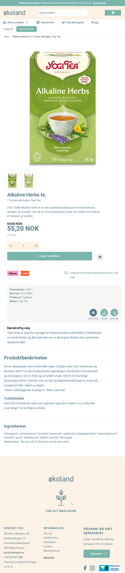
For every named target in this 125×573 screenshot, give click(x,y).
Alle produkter (16, 22)
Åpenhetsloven (52, 550)
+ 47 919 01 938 (13, 557)
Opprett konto (26, 29)
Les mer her (99, 3)
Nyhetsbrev (50, 542)
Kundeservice (51, 537)
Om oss (48, 533)
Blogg (94, 22)
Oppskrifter (45, 22)
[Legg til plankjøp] (100, 257)
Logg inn (8, 29)
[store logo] (18, 12)
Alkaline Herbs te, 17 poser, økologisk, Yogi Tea (36, 36)
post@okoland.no (14, 552)
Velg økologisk (73, 22)
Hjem (6, 36)
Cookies (48, 546)
